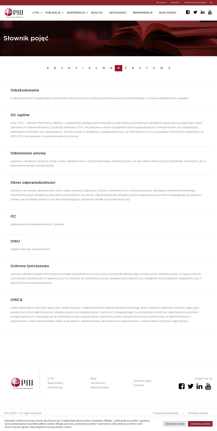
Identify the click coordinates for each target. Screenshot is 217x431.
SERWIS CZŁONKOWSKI (195, 3)
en (211, 3)
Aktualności (118, 13)
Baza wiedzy (167, 13)
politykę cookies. (63, 427)
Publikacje (53, 13)
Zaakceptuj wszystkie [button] (200, 423)
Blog (93, 388)
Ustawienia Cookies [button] (174, 423)
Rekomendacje (143, 13)
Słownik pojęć (142, 390)
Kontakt (139, 395)
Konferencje (76, 13)
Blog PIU (97, 13)
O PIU (35, 13)
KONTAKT (174, 3)
